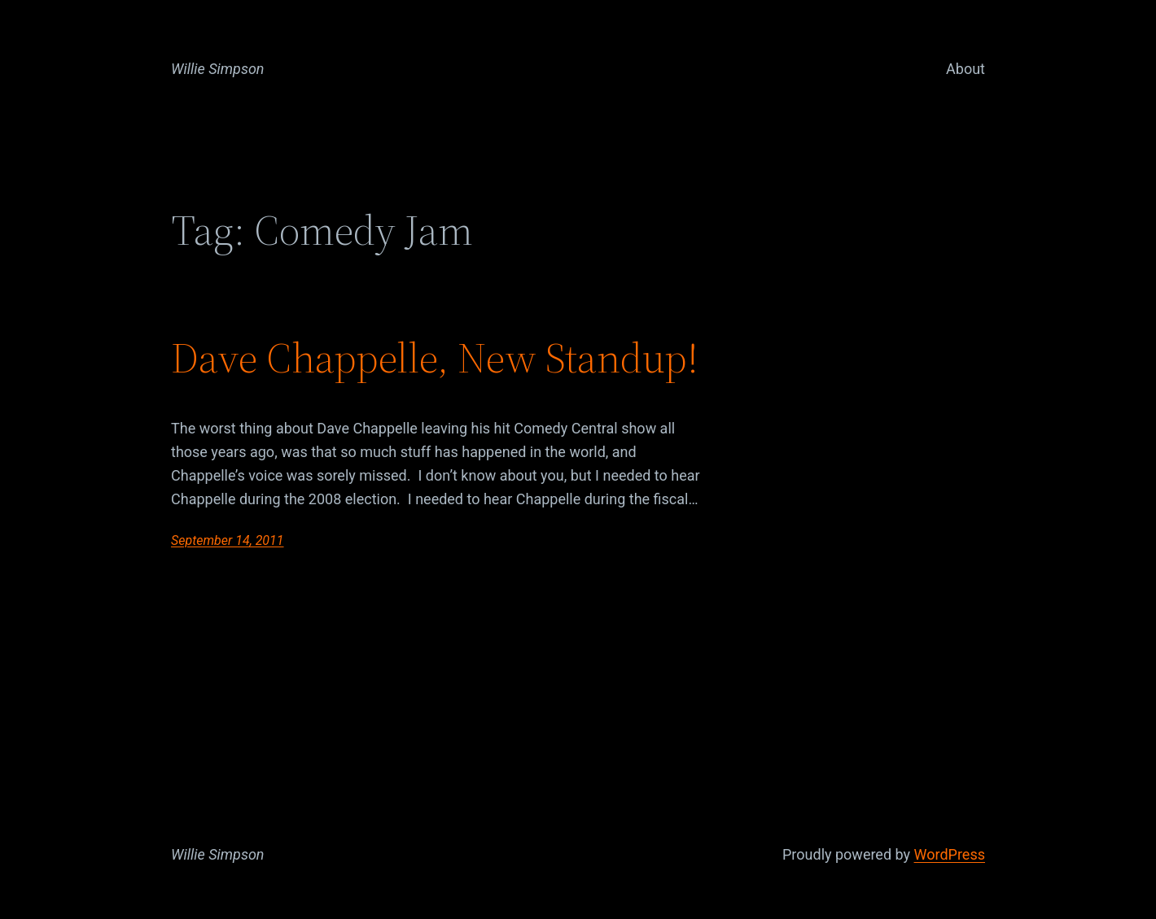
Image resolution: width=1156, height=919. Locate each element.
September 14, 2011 (227, 540)
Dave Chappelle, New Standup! (434, 357)
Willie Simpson (218, 68)
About (965, 68)
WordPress (949, 854)
